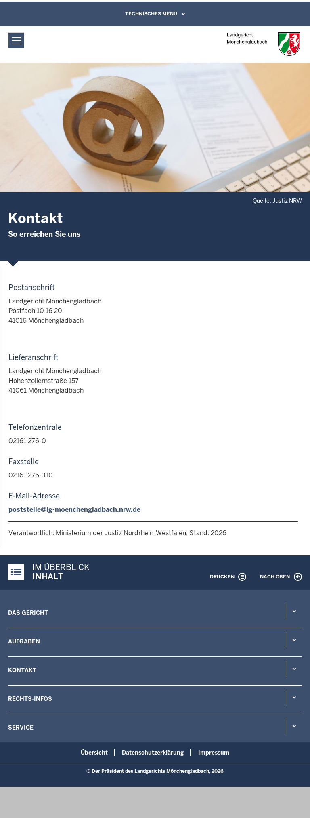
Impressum (213, 752)
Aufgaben (24, 641)
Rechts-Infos (30, 698)
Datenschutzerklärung (153, 752)
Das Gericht (28, 612)
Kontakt (22, 670)
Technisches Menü (151, 14)
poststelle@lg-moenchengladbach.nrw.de (74, 509)
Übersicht (94, 752)
